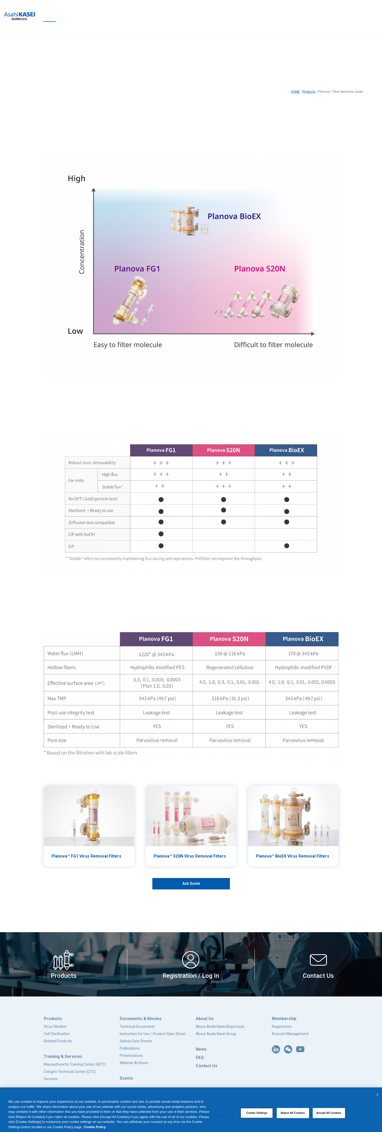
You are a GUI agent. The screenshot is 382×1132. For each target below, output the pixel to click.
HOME (295, 92)
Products (309, 92)
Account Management (290, 1034)
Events (126, 1078)
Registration (282, 1026)
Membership (284, 1018)
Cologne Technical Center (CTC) (70, 1072)
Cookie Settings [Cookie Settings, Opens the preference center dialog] (256, 1112)
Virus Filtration (55, 1026)
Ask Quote (191, 883)
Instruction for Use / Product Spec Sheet (152, 1034)
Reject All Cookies (293, 1112)
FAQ (200, 1057)
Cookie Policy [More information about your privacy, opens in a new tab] (95, 1127)
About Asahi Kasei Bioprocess (220, 1026)
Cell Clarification (57, 1034)
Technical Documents (137, 1026)
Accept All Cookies (328, 1112)
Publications (130, 1048)
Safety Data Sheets (136, 1041)
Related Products (58, 1041)
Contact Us (207, 1065)
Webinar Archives (134, 1063)
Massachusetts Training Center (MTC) (75, 1064)
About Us (205, 1018)
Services (51, 1079)
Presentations (131, 1055)
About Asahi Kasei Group (216, 1034)
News (201, 1049)
